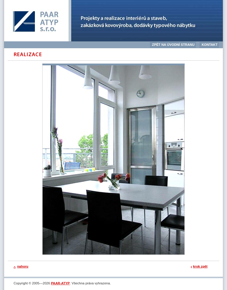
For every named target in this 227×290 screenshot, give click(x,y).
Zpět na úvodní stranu (173, 44)
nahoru (22, 266)
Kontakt (210, 44)
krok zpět (200, 266)
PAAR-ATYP (60, 283)
